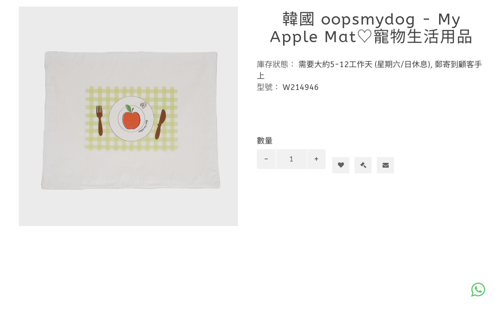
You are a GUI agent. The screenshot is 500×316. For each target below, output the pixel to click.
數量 (265, 141)
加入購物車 (344, 149)
